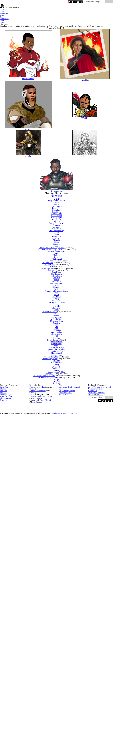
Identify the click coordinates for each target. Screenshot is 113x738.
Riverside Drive (57, 550)
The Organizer (57, 534)
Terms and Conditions (96, 683)
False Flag (85, 110)
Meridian (57, 496)
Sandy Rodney (58, 553)
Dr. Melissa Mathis (51, 488)
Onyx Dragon (57, 530)
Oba (57, 519)
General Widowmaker (57, 365)
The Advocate (57, 250)
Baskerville (57, 277)
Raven (52, 546)
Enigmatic (57, 350)
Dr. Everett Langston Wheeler (46, 619)
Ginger (57, 369)
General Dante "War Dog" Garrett (53, 357)
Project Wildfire (30, 109)
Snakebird (57, 588)
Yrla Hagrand (57, 380)
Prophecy (57, 542)
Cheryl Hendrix (52, 404)
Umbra (57, 607)
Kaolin (58, 434)
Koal (57, 450)
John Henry (57, 407)
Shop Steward (58, 573)
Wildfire (57, 630)
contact (104, 16)
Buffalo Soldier (57, 292)
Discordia (57, 342)
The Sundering (57, 237)
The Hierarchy (57, 411)
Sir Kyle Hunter (57, 415)
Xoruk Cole (57, 319)
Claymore (57, 315)
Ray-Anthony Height (65, 672)
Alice (57, 265)
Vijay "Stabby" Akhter (57, 261)
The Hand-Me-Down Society (57, 384)
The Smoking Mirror (54, 580)
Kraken (57, 454)
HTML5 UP (87, 725)
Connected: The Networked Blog (70, 666)
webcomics (82, 16)
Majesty (57, 473)
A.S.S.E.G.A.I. (57, 273)
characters (51, 16)
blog (71, 16)
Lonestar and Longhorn (58, 469)
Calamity (57, 304)
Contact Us (92, 677)
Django (57, 346)
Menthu (30, 197)
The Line (30, 165)
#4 (39, 688)
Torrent (57, 596)
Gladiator (57, 373)
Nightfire (57, 511)
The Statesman (57, 592)
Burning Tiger (57, 296)
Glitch (57, 377)
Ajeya (57, 258)
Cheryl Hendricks (49, 400)
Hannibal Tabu (64, 683)
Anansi (57, 269)
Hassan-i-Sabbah (58, 396)
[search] (94, 3)
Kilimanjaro (57, 438)
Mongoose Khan (57, 507)
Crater (57, 331)
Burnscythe (57, 300)
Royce (58, 557)
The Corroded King (57, 323)
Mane (58, 484)
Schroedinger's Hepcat (57, 569)
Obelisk (57, 523)
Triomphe (57, 600)
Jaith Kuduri (57, 457)
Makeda (57, 477)
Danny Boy (57, 334)
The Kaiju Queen (57, 430)
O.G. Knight (57, 526)
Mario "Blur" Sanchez (57, 565)
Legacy (57, 461)
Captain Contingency (58, 308)
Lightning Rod (57, 465)
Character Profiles (94, 672)
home (31, 16)
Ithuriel (85, 197)
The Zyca (58, 634)
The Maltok (57, 480)
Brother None (57, 288)
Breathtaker (58, 284)
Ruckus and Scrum (57, 561)
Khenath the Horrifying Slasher (57, 446)
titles (40, 16)
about (94, 16)
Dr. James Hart (50, 388)
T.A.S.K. (85, 154)
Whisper (58, 626)
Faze (57, 354)
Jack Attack (57, 427)
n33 (80, 725)
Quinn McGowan (64, 677)
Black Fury (57, 281)
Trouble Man (57, 603)
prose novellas (37, 666)
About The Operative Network (98, 666)
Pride (57, 538)
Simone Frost (57, 577)
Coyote (57, 327)
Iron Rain (58, 419)
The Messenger (57, 500)
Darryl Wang (52, 615)
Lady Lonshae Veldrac (57, 611)
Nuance (57, 515)
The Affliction (57, 254)
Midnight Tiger (57, 503)
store (62, 16)
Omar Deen (58, 338)
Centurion (57, 311)
